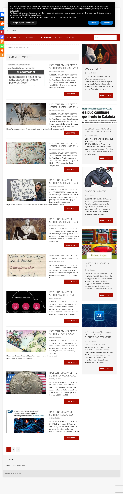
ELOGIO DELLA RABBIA (95, 194)
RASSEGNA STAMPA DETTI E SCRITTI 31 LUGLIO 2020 (63, 426)
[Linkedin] (2, 28)
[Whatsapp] (2, 46)
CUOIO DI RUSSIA (93, 68)
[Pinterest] (2, 32)
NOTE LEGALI (11, 30)
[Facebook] (2, 14)
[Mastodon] (2, 37)
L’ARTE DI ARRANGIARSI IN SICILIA (97, 268)
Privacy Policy (11, 480)
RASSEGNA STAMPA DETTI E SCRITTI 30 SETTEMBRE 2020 (63, 67)
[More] (2, 55)
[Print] (2, 50)
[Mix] (2, 41)
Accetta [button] (107, 23)
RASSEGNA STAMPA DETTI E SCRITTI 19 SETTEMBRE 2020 (63, 226)
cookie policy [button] (14, 11)
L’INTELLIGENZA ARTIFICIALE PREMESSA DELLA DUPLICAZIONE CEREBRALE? (98, 340)
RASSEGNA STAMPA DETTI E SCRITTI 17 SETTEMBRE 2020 (63, 264)
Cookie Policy (20, 480)
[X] (2, 19)
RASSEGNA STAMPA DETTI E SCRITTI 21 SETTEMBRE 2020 (63, 186)
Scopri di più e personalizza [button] (23, 23)
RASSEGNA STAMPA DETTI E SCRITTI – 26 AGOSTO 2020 (63, 386)
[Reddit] (2, 23)
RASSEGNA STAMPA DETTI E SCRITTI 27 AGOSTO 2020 (63, 343)
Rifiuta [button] (93, 23)
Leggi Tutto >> (71, 95)
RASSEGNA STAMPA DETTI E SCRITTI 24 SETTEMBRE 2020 (63, 107)
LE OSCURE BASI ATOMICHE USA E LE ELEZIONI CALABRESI (99, 131)
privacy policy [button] (74, 6)
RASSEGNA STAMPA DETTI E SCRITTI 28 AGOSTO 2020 (63, 302)
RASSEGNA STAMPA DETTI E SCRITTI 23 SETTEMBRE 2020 (63, 148)
